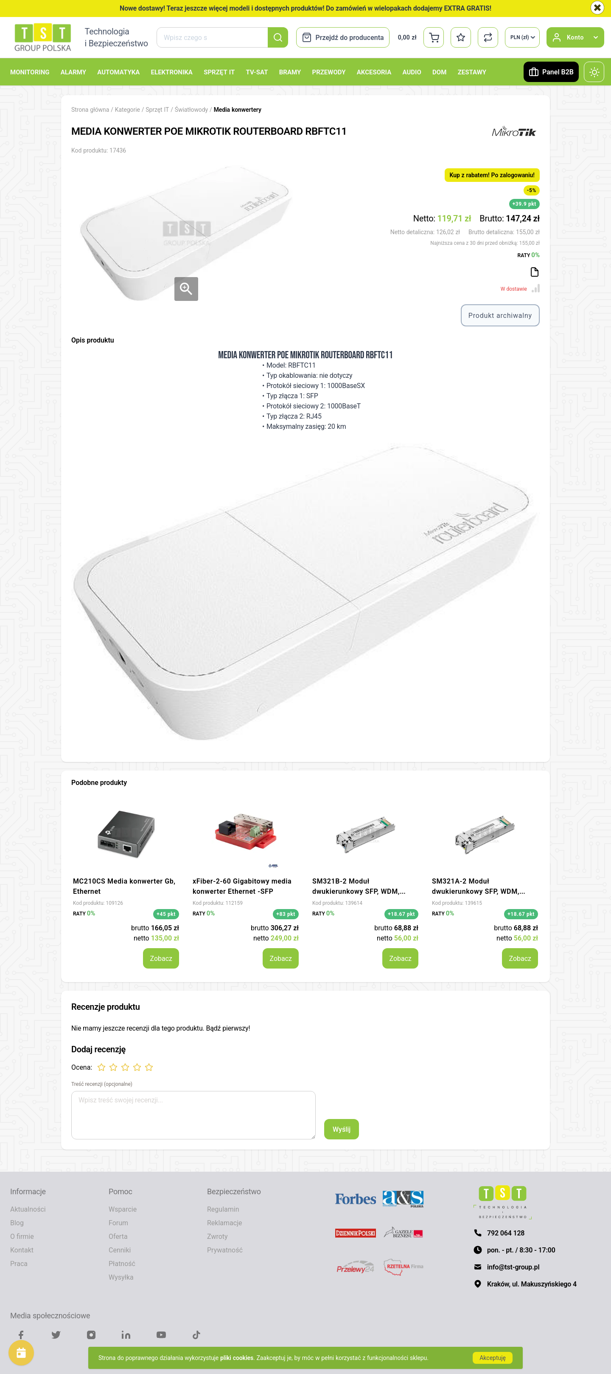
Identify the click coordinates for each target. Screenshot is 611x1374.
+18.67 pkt (401, 914)
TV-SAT (257, 72)
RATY (529, 254)
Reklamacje (224, 1222)
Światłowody (192, 109)
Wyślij (341, 1129)
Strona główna (90, 109)
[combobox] (222, 37)
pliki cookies (236, 1358)
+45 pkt (166, 914)
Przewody (328, 72)
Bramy (290, 72)
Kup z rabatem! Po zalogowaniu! (492, 175)
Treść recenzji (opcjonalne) (101, 1084)
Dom (439, 72)
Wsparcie (123, 1209)
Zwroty (217, 1236)
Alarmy (73, 72)
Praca (19, 1263)
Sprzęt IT (219, 72)
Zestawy (472, 72)
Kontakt (22, 1250)
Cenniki (120, 1250)
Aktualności (28, 1209)
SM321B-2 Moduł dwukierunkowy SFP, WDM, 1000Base (356, 891)
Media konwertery (237, 109)
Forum (118, 1222)
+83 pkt (285, 914)
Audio (412, 72)
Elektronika (172, 72)
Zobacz (161, 958)
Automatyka (118, 72)
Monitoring (29, 72)
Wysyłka (121, 1277)
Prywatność (225, 1250)
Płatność (122, 1263)
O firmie (22, 1236)
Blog (17, 1222)
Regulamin (223, 1209)
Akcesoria (374, 72)
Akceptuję (492, 1358)
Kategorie (127, 109)
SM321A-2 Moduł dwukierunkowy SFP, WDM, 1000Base (475, 891)
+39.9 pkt (524, 203)
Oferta (118, 1236)
